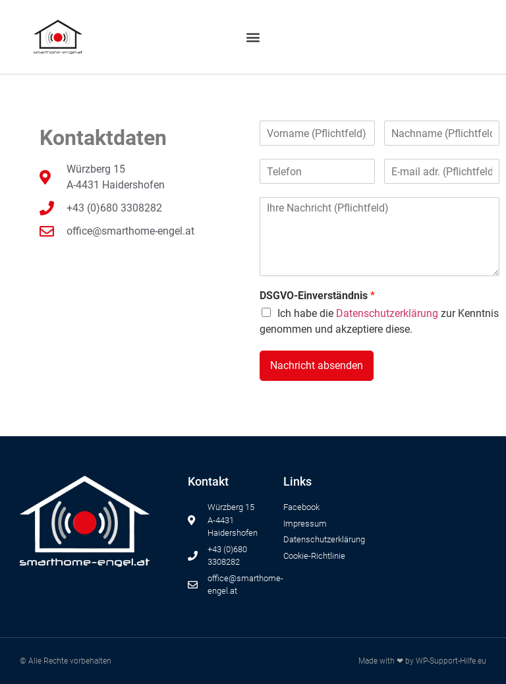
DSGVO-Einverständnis (317, 295)
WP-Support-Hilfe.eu (451, 661)
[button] (253, 37)
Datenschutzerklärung (387, 313)
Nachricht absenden (316, 365)
